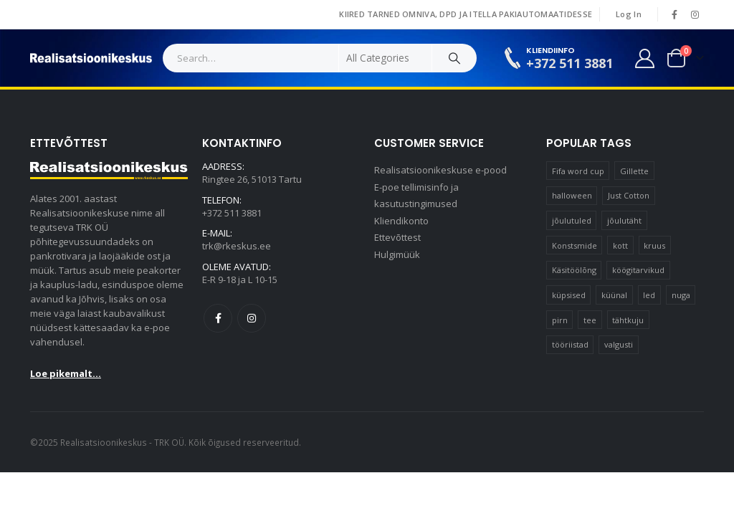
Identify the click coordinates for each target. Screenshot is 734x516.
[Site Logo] (91, 58)
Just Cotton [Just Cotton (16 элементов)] (628, 195)
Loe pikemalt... (65, 373)
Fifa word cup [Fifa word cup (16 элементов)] (578, 171)
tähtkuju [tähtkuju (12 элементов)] (628, 320)
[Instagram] (694, 14)
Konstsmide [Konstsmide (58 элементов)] (574, 245)
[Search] (454, 58)
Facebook (218, 319)
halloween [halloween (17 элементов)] (572, 195)
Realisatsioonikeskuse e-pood (440, 170)
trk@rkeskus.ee (236, 247)
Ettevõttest (397, 239)
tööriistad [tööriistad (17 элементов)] (570, 344)
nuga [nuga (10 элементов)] (681, 295)
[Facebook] (674, 14)
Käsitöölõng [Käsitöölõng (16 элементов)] (574, 269)
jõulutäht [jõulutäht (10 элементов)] (624, 220)
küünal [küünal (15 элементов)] (614, 295)
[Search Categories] (385, 58)
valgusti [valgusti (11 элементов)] (618, 344)
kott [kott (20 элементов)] (620, 245)
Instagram (251, 319)
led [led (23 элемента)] (649, 295)
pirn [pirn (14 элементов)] (560, 320)
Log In (629, 14)
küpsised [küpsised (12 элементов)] (569, 295)
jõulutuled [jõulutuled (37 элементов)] (571, 220)
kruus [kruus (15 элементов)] (654, 245)
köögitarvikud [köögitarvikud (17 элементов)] (638, 269)
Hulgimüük (397, 256)
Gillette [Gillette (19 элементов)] (634, 171)
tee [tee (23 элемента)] (589, 320)
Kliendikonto (401, 222)
